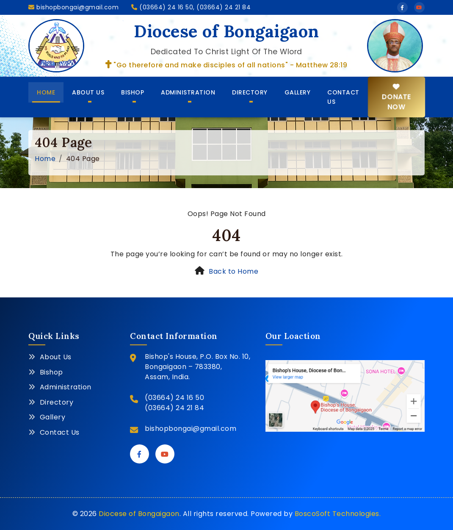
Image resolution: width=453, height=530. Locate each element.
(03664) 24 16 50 (174, 397)
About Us (88, 92)
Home (46, 92)
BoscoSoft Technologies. (338, 514)
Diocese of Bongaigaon (139, 514)
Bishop (132, 92)
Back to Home (233, 271)
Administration (188, 92)
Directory (250, 92)
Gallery (298, 92)
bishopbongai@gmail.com (73, 7)
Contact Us (343, 97)
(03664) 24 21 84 (174, 408)
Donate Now (396, 97)
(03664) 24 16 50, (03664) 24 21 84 (191, 7)
